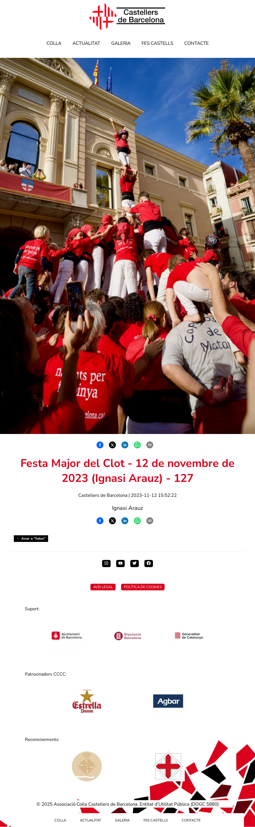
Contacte (196, 43)
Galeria (121, 43)
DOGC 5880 (204, 804)
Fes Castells (157, 43)
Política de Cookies (143, 587)
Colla (53, 43)
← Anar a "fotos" (31, 538)
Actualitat (86, 43)
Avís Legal (103, 587)
